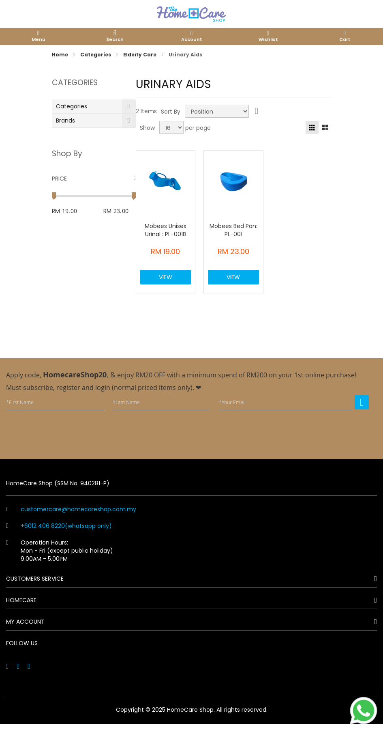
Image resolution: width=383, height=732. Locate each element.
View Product (166, 282)
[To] (124, 211)
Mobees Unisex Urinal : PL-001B (165, 230)
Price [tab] (59, 178)
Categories (96, 54)
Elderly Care (140, 54)
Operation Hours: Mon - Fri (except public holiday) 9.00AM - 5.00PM (59, 558)
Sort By (170, 111)
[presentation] (307, 438)
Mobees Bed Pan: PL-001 (233, 230)
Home (60, 54)
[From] (78, 211)
